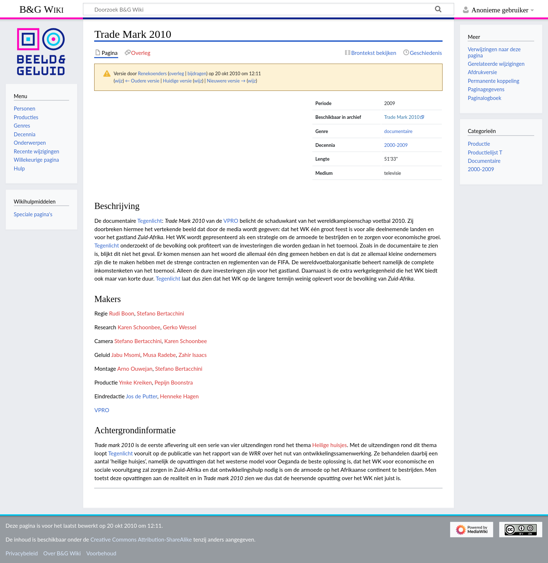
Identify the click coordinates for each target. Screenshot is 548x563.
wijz (119, 81)
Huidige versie (177, 81)
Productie (479, 144)
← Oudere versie (142, 81)
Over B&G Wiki (62, 553)
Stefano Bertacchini (160, 313)
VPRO (230, 220)
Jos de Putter (141, 396)
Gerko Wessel (179, 327)
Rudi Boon (121, 313)
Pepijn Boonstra (174, 382)
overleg (176, 73)
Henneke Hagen (179, 396)
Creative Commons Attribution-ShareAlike (141, 539)
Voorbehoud (101, 553)
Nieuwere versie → (226, 81)
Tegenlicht (149, 220)
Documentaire (484, 161)
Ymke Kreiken (135, 382)
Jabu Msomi (125, 354)
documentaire (398, 131)
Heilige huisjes (329, 445)
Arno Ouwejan (134, 368)
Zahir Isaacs (193, 354)
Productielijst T (485, 152)
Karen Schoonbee (138, 327)
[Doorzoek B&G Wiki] (268, 9)
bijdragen (197, 73)
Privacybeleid (21, 553)
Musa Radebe (159, 354)
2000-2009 (396, 145)
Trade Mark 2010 (402, 117)
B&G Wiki (41, 9)
